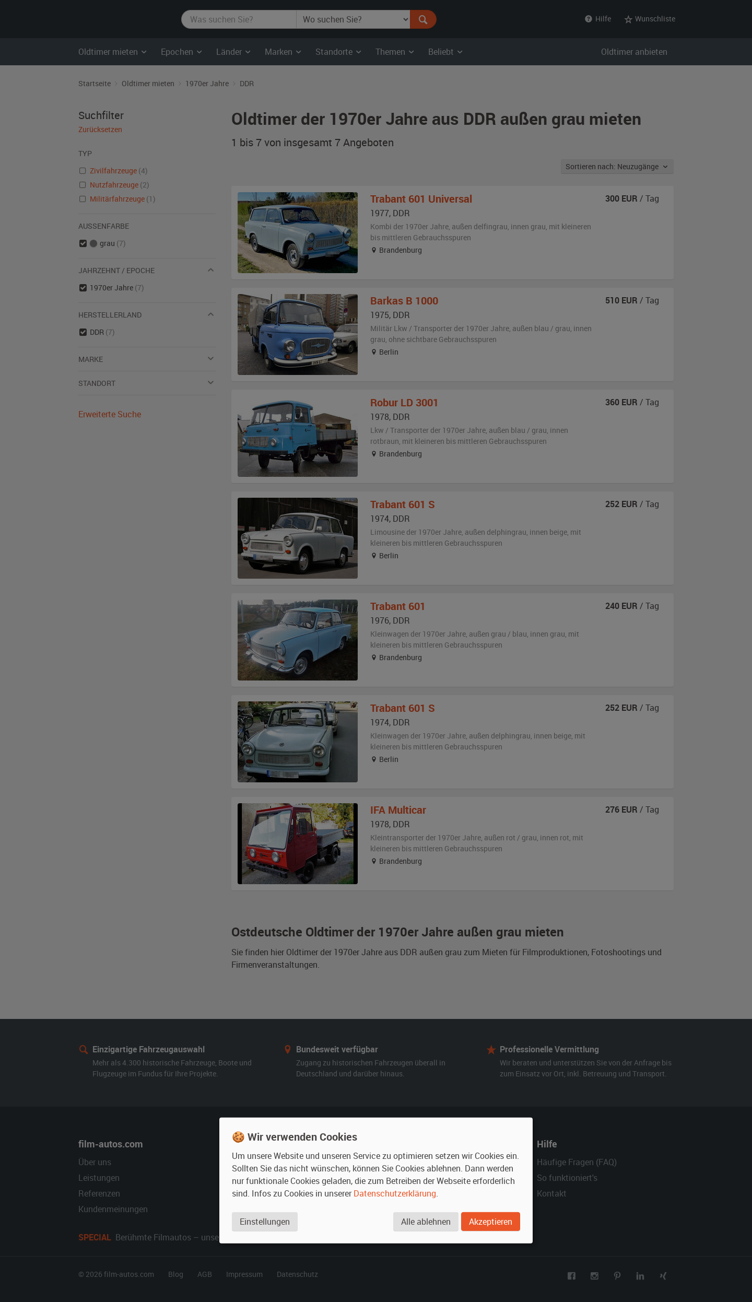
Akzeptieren (490, 1221)
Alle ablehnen (426, 1221)
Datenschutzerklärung (395, 1193)
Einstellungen (265, 1221)
